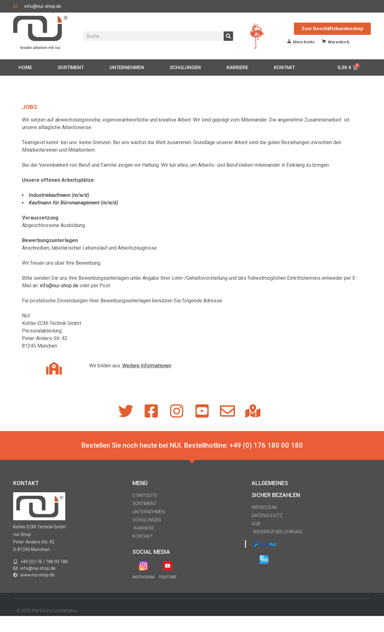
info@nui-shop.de (59, 286)
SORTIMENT (71, 67)
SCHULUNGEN (185, 67)
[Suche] (228, 36)
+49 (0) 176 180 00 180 (266, 445)
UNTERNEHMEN (126, 67)
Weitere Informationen (146, 366)
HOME (25, 67)
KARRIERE (237, 67)
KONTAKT (284, 67)
